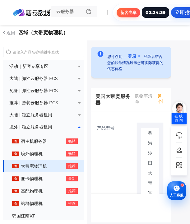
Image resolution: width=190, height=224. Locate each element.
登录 (132, 56)
